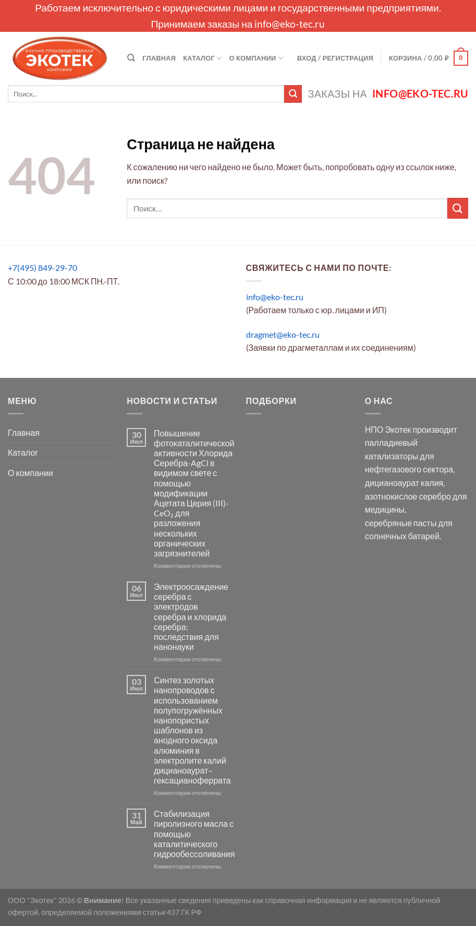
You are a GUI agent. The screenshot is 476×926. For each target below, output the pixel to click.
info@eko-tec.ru (289, 24)
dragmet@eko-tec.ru (283, 334)
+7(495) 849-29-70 (42, 267)
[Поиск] (131, 58)
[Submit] (293, 94)
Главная (159, 58)
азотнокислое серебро (408, 496)
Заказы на (388, 94)
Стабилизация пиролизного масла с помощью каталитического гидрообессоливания (194, 834)
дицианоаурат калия (404, 483)
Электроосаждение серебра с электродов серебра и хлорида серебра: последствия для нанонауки (191, 616)
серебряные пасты (401, 523)
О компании (256, 58)
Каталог (202, 58)
